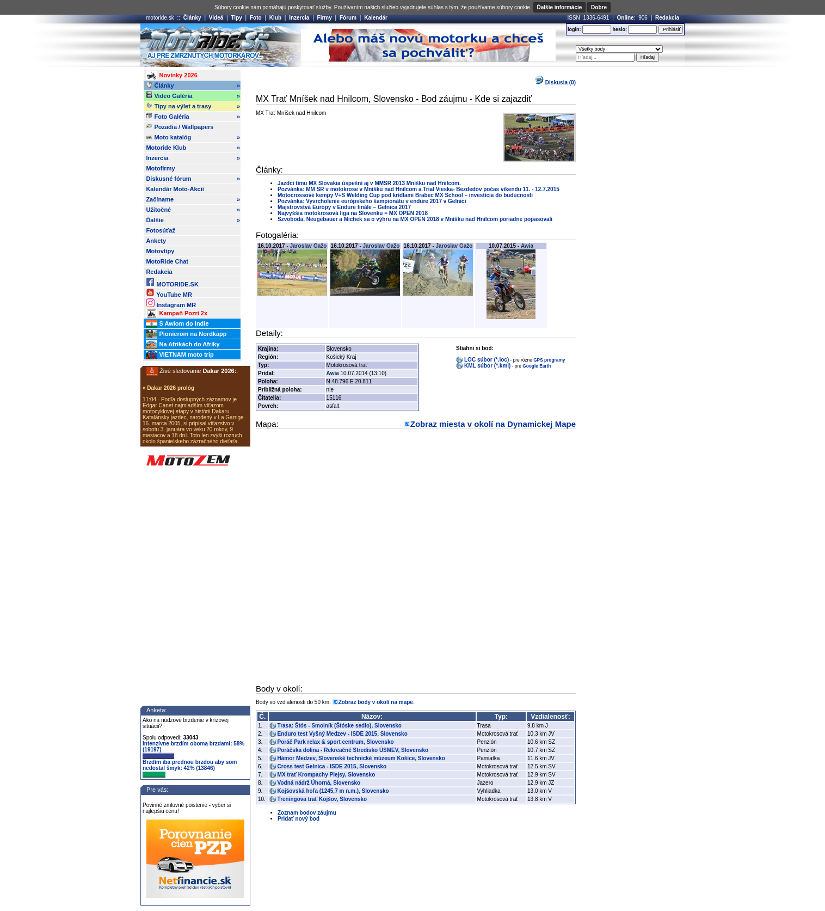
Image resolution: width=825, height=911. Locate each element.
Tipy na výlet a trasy (193, 106)
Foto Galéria (193, 116)
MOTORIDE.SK (172, 282)
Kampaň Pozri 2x (176, 313)
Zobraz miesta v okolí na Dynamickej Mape (493, 424)
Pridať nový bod (298, 819)
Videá (216, 18)
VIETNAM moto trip (179, 355)
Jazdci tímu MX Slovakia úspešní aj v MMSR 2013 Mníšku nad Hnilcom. (369, 183)
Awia (527, 246)
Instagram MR (171, 303)
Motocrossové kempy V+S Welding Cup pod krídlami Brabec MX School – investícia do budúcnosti (405, 195)
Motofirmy (160, 168)
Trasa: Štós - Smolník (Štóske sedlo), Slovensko (340, 726)
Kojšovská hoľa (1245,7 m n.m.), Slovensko (333, 791)
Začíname (193, 199)
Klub (275, 18)
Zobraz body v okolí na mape (375, 702)
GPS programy (549, 360)
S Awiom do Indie (177, 324)
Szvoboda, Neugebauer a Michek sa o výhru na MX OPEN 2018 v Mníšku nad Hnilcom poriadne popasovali (415, 219)
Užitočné (193, 209)
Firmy (324, 18)
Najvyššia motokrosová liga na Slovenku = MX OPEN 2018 (353, 213)
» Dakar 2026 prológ (168, 388)
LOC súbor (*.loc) (486, 360)
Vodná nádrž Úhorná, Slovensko (319, 783)
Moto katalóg (193, 137)
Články (192, 18)
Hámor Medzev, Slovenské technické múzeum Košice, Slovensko (361, 758)
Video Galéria (193, 95)
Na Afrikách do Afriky (182, 344)
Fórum (348, 18)
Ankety (156, 240)
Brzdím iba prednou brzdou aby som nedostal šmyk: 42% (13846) (190, 768)
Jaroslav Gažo (308, 246)
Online (625, 18)
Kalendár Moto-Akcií (175, 189)
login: (574, 29)
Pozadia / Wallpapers (179, 126)
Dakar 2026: (220, 371)
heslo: (619, 29)
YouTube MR (169, 292)
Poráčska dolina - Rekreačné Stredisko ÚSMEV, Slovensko (353, 750)
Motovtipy (160, 251)
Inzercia (299, 18)
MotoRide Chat (167, 261)
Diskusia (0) (555, 82)
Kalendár (375, 18)
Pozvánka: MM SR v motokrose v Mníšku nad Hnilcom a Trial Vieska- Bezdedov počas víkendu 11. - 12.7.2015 (418, 189)
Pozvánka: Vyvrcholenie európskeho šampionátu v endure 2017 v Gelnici (372, 201)
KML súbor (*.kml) (487, 366)
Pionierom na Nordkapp (186, 334)
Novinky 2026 (171, 75)
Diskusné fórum (193, 178)
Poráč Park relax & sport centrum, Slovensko (336, 742)
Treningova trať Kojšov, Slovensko (322, 799)
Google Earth (536, 366)
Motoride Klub (193, 147)
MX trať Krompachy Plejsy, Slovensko (326, 775)
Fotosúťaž (160, 230)
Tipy (236, 18)
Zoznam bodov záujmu (307, 813)
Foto (256, 18)
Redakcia (667, 18)
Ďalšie (193, 220)
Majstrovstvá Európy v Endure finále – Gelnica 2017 (344, 207)
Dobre (599, 7)
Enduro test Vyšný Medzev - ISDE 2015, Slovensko (343, 734)
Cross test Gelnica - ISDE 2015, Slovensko (332, 766)
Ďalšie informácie (559, 7)
